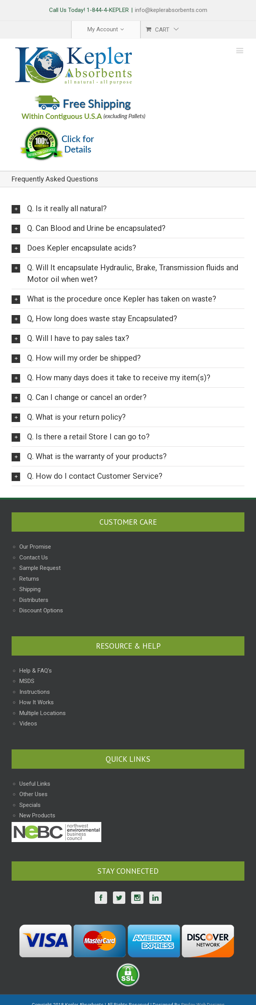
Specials (30, 805)
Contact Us (33, 557)
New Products (37, 815)
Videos (28, 723)
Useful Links (34, 783)
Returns (29, 578)
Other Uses (33, 794)
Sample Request (40, 567)
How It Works (36, 702)
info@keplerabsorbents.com (171, 10)
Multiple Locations (42, 713)
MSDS (26, 681)
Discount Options (41, 610)
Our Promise (35, 546)
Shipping (30, 589)
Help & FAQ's (35, 670)
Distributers (33, 600)
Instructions (34, 691)
